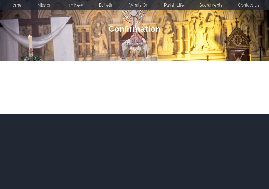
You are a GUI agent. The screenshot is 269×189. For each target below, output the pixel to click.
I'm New (75, 5)
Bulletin (106, 5)
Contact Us (249, 5)
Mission (44, 5)
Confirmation (134, 29)
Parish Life (174, 5)
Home (16, 5)
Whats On (138, 5)
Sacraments (211, 5)
